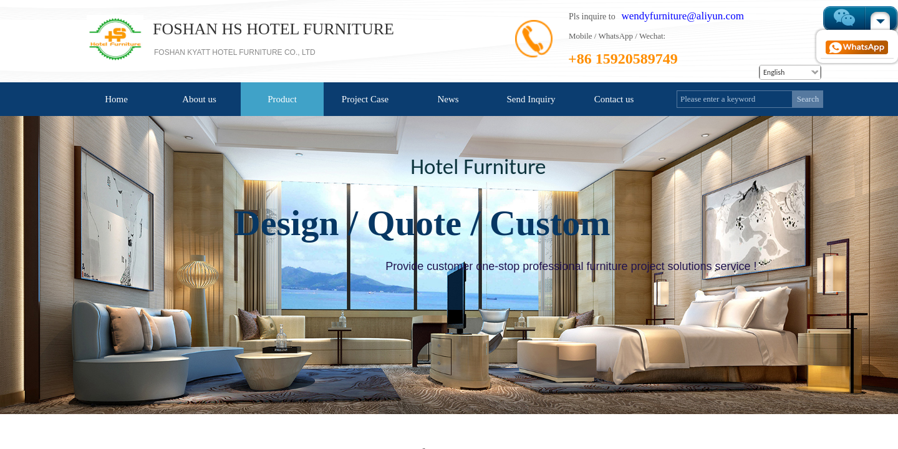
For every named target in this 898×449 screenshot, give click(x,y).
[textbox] (735, 99)
